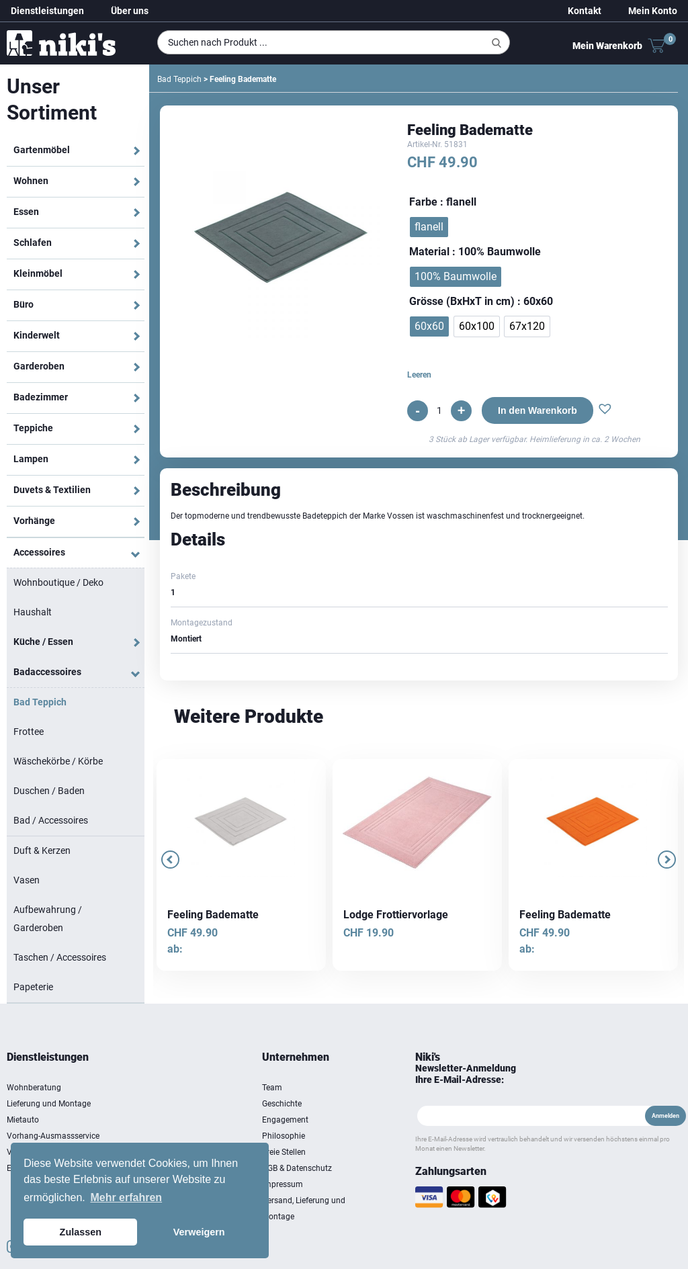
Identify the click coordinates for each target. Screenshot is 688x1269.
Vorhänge (34, 520)
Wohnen (30, 180)
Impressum (282, 1184)
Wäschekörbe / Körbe (58, 761)
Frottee (28, 731)
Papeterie (33, 986)
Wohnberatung (34, 1087)
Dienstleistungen (47, 10)
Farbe (423, 201)
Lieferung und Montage (49, 1103)
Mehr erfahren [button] (126, 1197)
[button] (605, 410)
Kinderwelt (36, 335)
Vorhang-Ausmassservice (53, 1136)
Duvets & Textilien (52, 489)
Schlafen (32, 242)
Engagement (285, 1120)
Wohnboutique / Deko (58, 582)
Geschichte (282, 1103)
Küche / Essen (43, 641)
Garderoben (38, 366)
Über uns (129, 10)
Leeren (419, 375)
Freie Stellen (284, 1152)
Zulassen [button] (80, 1232)
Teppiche (33, 428)
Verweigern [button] (199, 1232)
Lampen (30, 458)
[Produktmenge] (439, 410)
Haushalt (32, 612)
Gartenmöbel (41, 149)
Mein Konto (652, 10)
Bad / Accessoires (50, 820)
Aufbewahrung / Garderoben (47, 918)
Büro (23, 304)
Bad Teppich (40, 702)
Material (429, 251)
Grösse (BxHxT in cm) (462, 301)
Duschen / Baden (49, 790)
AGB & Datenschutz (297, 1168)
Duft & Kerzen (42, 850)
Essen (26, 211)
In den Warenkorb (537, 410)
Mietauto (23, 1120)
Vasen (26, 880)
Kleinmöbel (37, 273)
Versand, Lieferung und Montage (303, 1208)
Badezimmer (40, 397)
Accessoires (39, 552)
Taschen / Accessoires (59, 957)
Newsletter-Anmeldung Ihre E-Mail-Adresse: (465, 1074)
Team (272, 1087)
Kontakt (584, 10)
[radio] (429, 227)
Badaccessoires (47, 671)
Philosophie (283, 1136)
